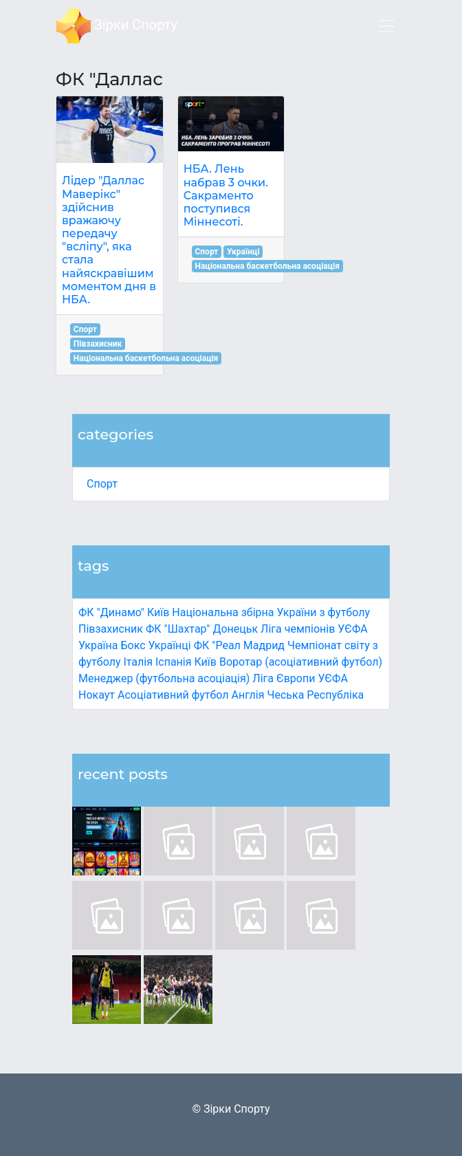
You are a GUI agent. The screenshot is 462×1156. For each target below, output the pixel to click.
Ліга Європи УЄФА (300, 678)
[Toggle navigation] (386, 26)
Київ (205, 661)
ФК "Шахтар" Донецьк (202, 628)
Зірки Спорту (116, 26)
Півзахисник (110, 628)
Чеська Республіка (315, 694)
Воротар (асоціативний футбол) (300, 661)
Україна (98, 645)
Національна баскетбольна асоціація (146, 358)
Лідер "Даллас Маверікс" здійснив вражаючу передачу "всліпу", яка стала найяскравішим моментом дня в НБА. (109, 240)
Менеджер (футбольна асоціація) (164, 678)
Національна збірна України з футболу (271, 612)
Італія (138, 661)
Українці (169, 645)
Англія (248, 694)
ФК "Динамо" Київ (123, 612)
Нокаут (96, 694)
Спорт (102, 483)
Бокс (132, 645)
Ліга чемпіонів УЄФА (314, 628)
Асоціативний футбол (173, 694)
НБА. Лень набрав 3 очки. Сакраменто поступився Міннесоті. (226, 195)
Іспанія (173, 661)
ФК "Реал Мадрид (239, 645)
